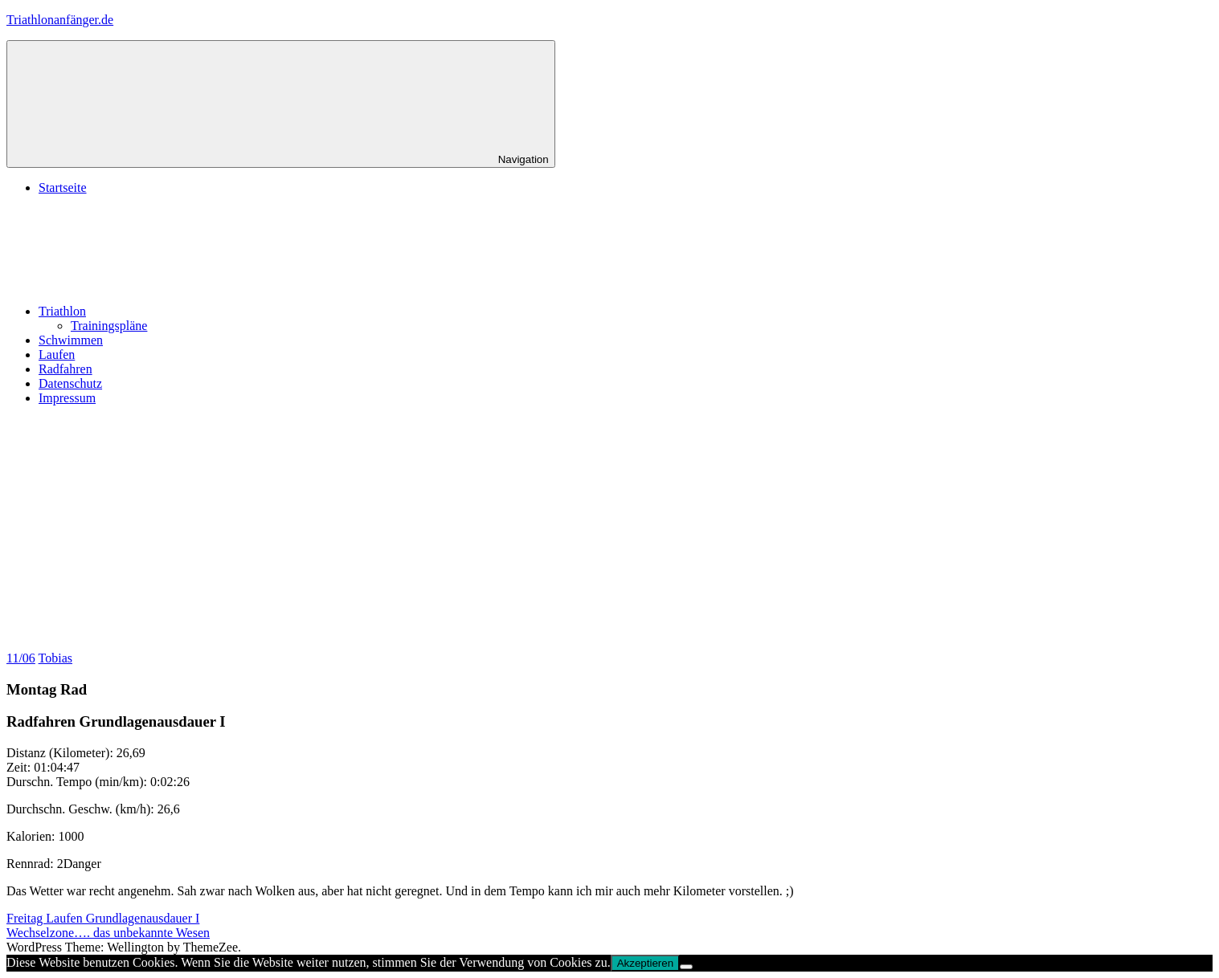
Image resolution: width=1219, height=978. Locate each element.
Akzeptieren (645, 963)
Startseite (63, 187)
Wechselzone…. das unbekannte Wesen (108, 932)
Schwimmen (71, 340)
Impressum (67, 398)
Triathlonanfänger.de (59, 19)
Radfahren (65, 369)
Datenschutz (70, 383)
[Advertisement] (610, 530)
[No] (686, 966)
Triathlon (183, 311)
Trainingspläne (109, 325)
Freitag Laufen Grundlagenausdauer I (102, 918)
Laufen (57, 354)
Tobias (55, 658)
